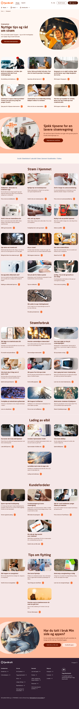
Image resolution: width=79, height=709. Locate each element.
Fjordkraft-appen (69, 645)
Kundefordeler (52, 158)
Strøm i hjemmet (42, 158)
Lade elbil (33, 158)
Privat (17, 3)
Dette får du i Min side (52, 645)
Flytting (59, 158)
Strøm (2, 11)
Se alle (19, 158)
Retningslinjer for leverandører (37, 697)
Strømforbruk (26, 158)
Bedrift (23, 3)
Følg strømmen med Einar (53, 140)
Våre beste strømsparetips (11, 41)
